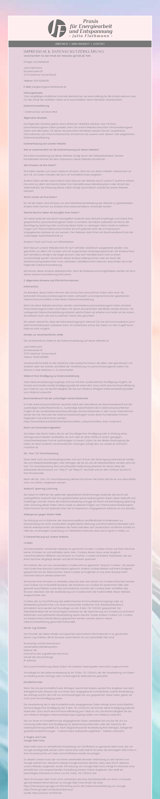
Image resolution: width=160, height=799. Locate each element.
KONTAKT (99, 44)
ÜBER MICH (61, 44)
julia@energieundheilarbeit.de (49, 86)
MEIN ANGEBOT (81, 44)
